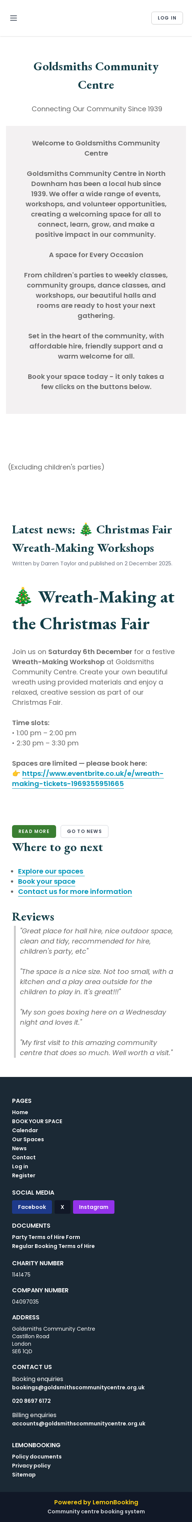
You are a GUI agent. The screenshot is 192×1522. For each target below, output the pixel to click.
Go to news (84, 831)
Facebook (32, 1207)
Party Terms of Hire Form (46, 1237)
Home (20, 1112)
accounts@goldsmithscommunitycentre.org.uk (78, 1423)
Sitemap (24, 1474)
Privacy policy (31, 1465)
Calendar (25, 1130)
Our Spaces (28, 1139)
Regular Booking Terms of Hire (53, 1246)
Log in (167, 18)
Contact (24, 1157)
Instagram (93, 1207)
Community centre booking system (96, 1511)
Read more (34, 831)
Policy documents (37, 1456)
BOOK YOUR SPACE (37, 1121)
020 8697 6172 (31, 1401)
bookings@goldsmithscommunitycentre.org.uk (78, 1387)
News (19, 1148)
